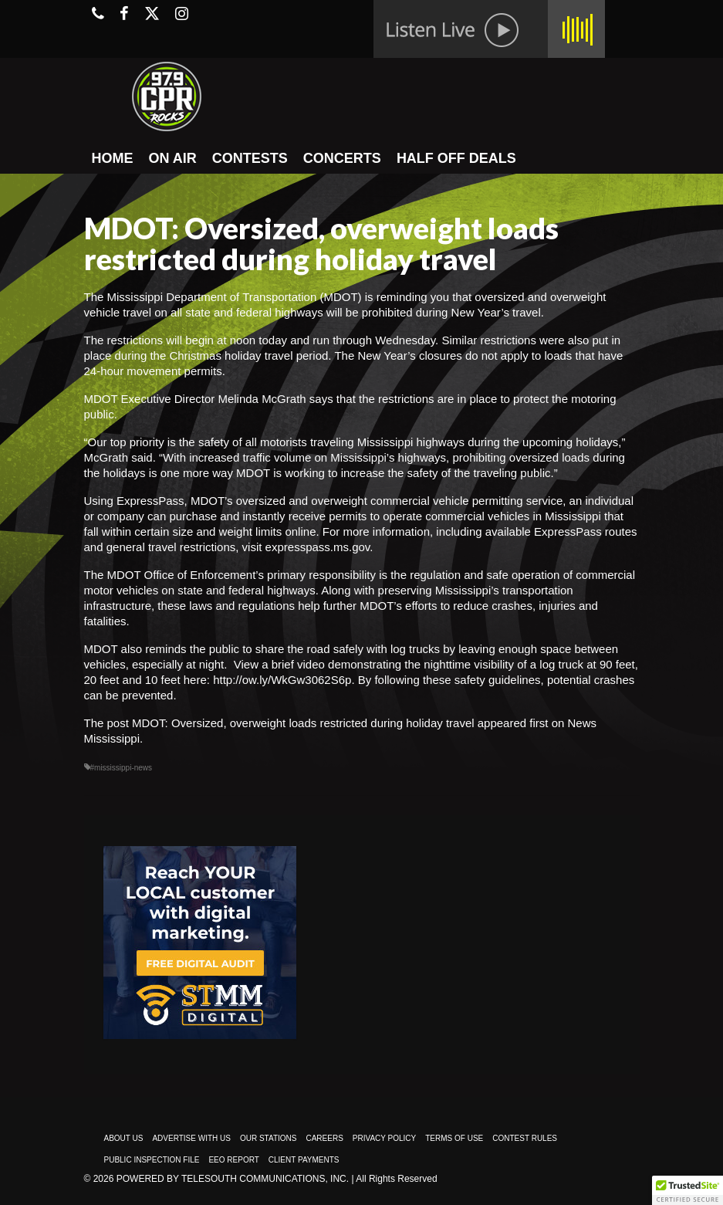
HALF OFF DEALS (456, 158)
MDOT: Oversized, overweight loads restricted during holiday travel (303, 722)
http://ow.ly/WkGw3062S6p (282, 679)
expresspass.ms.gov (317, 546)
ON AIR (173, 158)
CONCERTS (342, 158)
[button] (687, 1190)
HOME (112, 158)
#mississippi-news (121, 767)
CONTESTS (250, 158)
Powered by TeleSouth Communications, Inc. (233, 1178)
